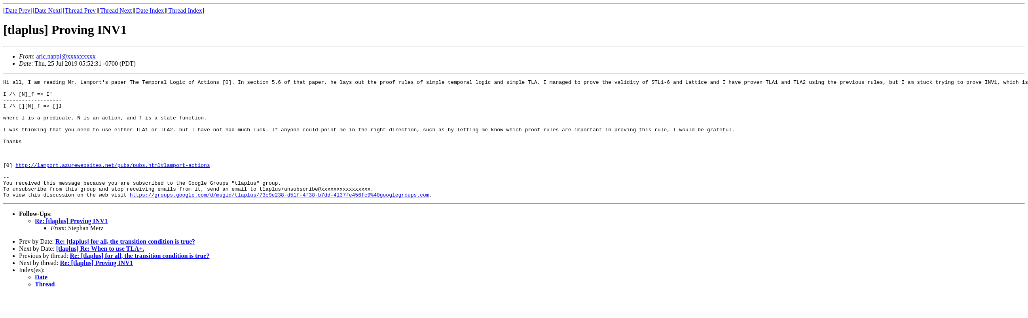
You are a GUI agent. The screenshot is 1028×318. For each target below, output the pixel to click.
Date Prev (17, 10)
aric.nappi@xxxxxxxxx (65, 56)
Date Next (48, 10)
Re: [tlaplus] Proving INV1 (71, 244)
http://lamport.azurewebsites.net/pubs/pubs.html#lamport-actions (112, 182)
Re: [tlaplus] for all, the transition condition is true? (125, 265)
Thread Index (185, 10)
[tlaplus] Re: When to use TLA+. (100, 272)
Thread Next (116, 10)
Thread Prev (80, 10)
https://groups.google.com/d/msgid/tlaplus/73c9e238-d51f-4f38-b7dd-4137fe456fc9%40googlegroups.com (279, 218)
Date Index (150, 10)
